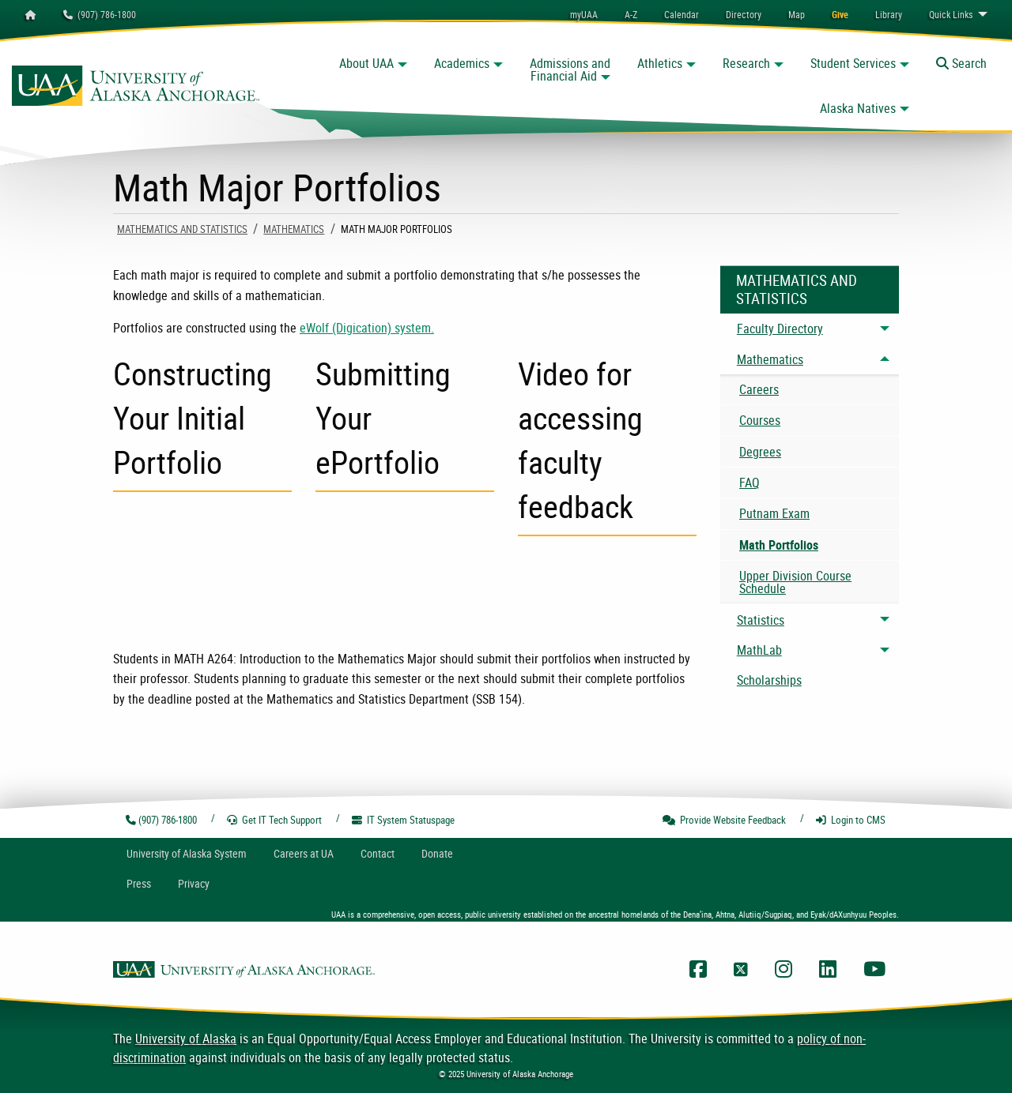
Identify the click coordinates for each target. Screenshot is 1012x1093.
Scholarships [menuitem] (769, 680)
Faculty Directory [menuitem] (780, 328)
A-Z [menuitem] (631, 14)
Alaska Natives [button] (858, 108)
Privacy (194, 883)
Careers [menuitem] (759, 389)
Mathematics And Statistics (182, 229)
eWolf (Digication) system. (367, 327)
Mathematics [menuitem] (770, 359)
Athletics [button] (659, 63)
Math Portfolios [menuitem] (778, 545)
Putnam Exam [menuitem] (774, 513)
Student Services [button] (853, 63)
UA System (186, 853)
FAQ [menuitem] (749, 482)
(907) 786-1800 (99, 14)
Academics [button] (461, 63)
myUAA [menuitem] (584, 14)
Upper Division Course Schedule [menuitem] (795, 582)
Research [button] (746, 63)
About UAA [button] (366, 63)
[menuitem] (681, 14)
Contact (378, 853)
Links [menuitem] (950, 14)
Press (138, 883)
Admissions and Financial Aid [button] (570, 69)
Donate (437, 853)
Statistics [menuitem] (760, 620)
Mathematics (293, 229)
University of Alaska (185, 1038)
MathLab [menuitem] (759, 650)
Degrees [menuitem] (760, 451)
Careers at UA (304, 853)
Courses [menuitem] (759, 420)
